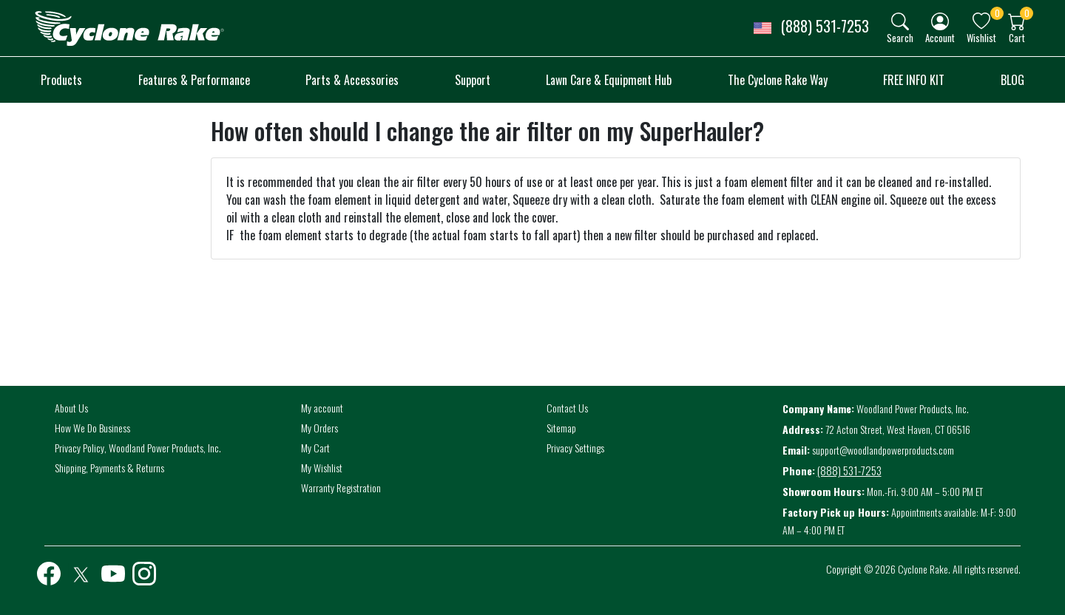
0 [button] (997, 13)
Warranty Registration (341, 487)
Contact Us (567, 407)
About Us (71, 407)
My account (322, 407)
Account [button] (940, 37)
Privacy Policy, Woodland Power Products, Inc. (138, 447)
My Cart (315, 447)
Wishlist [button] (981, 37)
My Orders (319, 427)
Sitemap (561, 427)
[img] (900, 21)
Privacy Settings (575, 447)
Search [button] (900, 37)
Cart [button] (1017, 37)
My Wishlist (321, 467)
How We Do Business (92, 427)
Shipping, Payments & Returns (109, 467)
